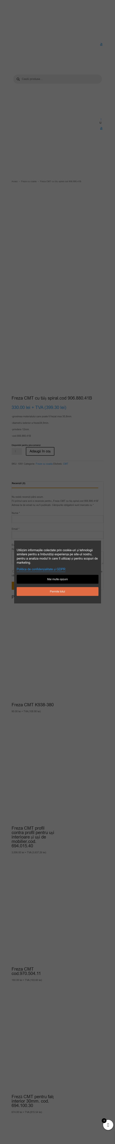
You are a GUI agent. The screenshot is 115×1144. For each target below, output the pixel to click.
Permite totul (57, 591)
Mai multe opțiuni (57, 579)
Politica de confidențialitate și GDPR (41, 569)
